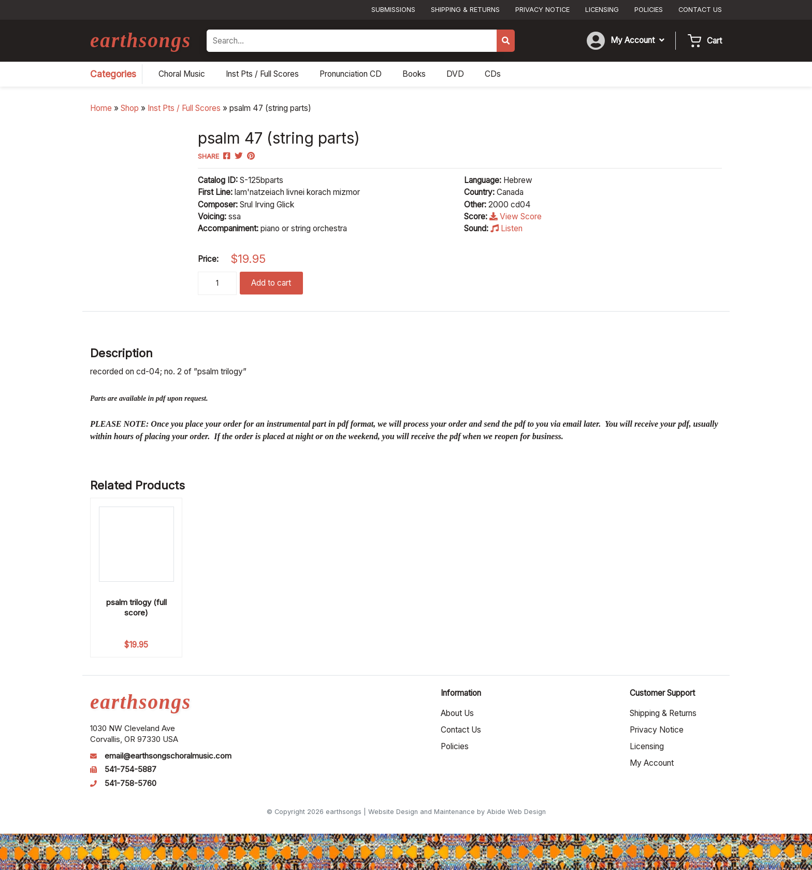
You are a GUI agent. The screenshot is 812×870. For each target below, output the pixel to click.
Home (101, 108)
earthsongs (140, 40)
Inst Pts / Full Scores (184, 108)
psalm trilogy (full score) (136, 607)
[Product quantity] (217, 283)
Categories (113, 73)
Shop (130, 108)
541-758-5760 (130, 783)
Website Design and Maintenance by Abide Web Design (457, 812)
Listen (506, 228)
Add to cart (271, 283)
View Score (515, 216)
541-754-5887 (130, 769)
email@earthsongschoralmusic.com (168, 756)
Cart (714, 41)
